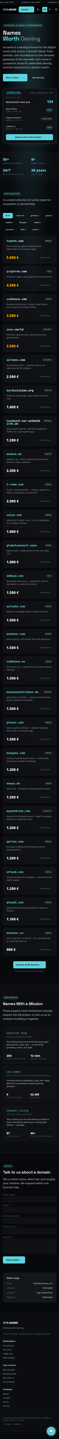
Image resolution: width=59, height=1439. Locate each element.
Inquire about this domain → (29, 140)
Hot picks (7, 1349)
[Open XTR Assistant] (51, 1431)
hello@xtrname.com (42, 1286)
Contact (6, 1398)
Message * (8, 1240)
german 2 (35, 215)
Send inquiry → (14, 1262)
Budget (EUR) (10, 1229)
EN (44, 9)
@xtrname (47, 1300)
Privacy (6, 1406)
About (6, 1394)
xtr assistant (8, 1381)
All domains (8, 1345)
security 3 (10, 229)
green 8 (49, 215)
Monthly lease (9, 1373)
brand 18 (20, 215)
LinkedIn (17, 1424)
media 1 (37, 222)
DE (50, 9)
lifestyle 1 (23, 222)
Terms (6, 1402)
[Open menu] (56, 9)
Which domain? (11, 1219)
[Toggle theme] (38, 9)
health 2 (9, 222)
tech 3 (23, 229)
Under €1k (8, 1353)
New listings (8, 1357)
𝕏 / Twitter (7, 1424)
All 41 (8, 215)
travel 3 (35, 229)
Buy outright (9, 1369)
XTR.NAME (47, 1290)
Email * (7, 1208)
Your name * (9, 1198)
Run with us (8, 1377)
